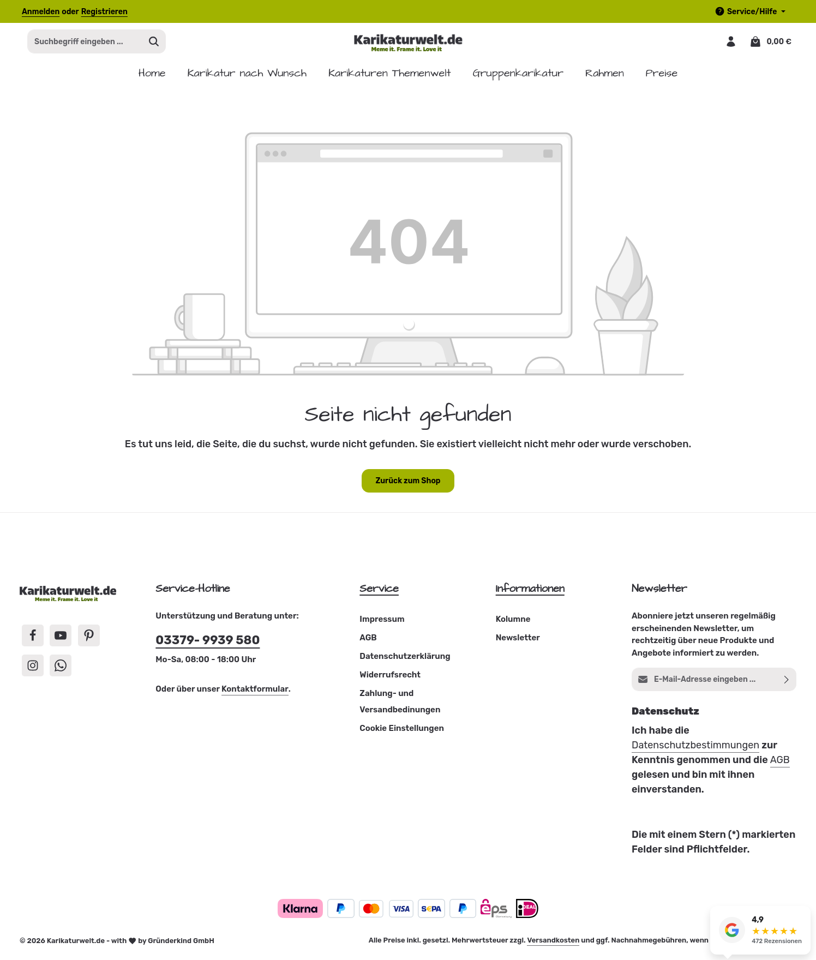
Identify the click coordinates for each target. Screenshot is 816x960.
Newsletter (518, 641)
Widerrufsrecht (390, 678)
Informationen (530, 592)
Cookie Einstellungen (401, 732)
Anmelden (40, 11)
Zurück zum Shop (407, 484)
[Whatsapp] (60, 669)
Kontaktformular (255, 693)
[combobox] (85, 44)
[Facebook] (33, 639)
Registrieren (104, 11)
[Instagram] (33, 669)
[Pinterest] (89, 639)
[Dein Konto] (730, 43)
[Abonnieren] (786, 683)
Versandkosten (553, 944)
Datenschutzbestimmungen (695, 749)
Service (379, 592)
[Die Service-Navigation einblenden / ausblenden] (750, 12)
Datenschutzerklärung (404, 660)
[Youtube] (60, 639)
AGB (367, 641)
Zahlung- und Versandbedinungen (399, 705)
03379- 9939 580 (207, 643)
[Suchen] (154, 44)
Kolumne (513, 623)
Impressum (381, 623)
